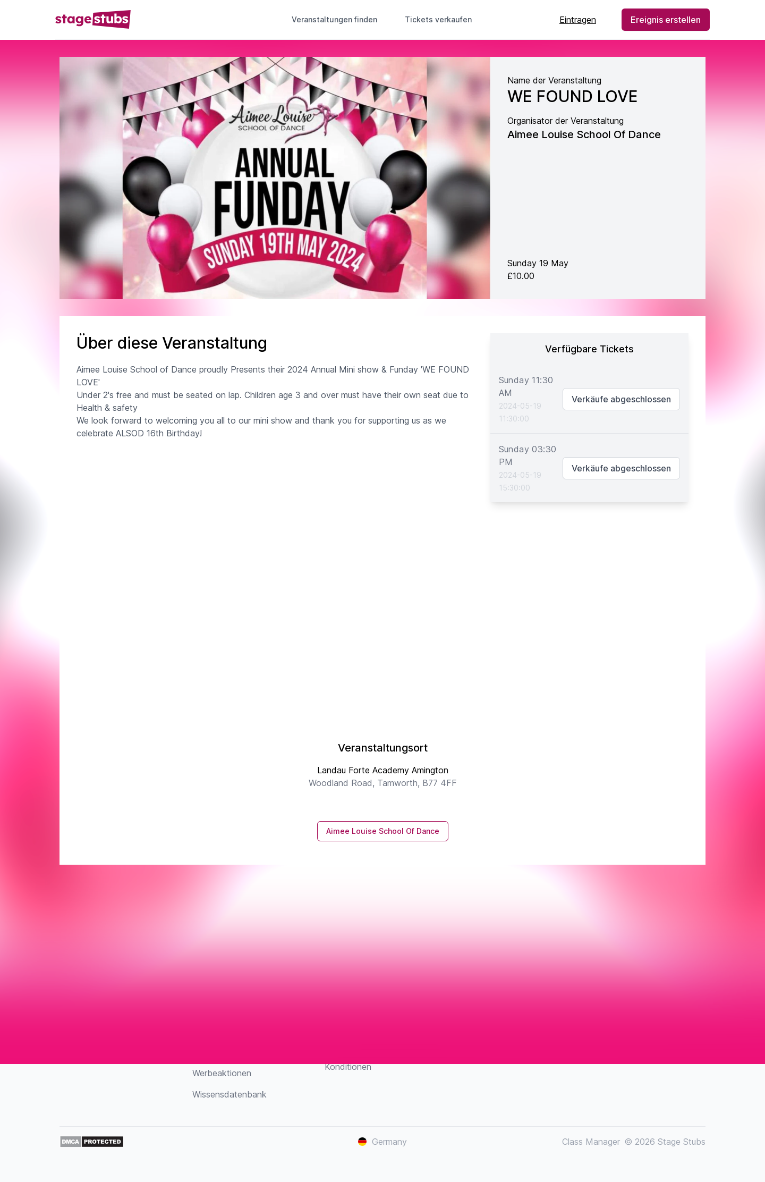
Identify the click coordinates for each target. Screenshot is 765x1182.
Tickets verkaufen (442, 19)
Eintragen (577, 19)
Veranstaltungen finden (334, 19)
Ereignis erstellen (666, 19)
